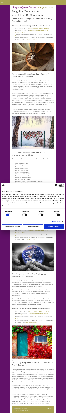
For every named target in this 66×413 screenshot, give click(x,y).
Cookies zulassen (53, 226)
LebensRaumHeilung (31, 39)
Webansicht (49, 408)
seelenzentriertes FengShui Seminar (39, 28)
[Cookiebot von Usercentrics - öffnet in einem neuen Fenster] (56, 185)
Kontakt (17, 36)
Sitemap (25, 408)
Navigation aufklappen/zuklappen (33, 2)
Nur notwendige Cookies (12, 226)
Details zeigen (56, 221)
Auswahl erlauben (32, 226)
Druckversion (18, 408)
